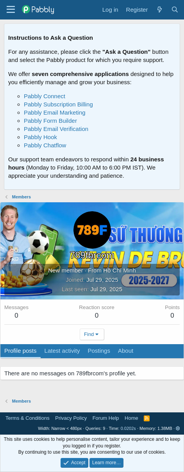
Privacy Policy (71, 418)
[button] (178, 428)
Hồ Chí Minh (119, 270)
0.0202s (128, 428)
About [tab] (125, 350)
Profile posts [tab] (20, 350)
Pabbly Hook (40, 137)
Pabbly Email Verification (56, 129)
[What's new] (159, 9)
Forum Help (106, 418)
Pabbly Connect (44, 96)
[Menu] (11, 9)
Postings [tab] (99, 350)
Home (131, 418)
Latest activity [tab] (62, 350)
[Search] (174, 9)
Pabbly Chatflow (45, 145)
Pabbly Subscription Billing (58, 104)
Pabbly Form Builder (50, 120)
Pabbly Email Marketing (55, 112)
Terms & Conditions (27, 418)
